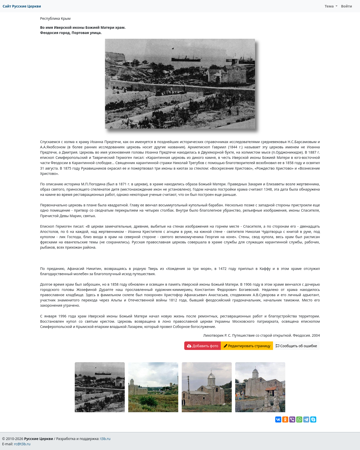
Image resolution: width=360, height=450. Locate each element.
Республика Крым (55, 18)
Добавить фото (202, 345)
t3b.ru (105, 438)
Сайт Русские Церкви (22, 6)
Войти (346, 6)
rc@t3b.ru (22, 443)
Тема (330, 6)
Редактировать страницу (247, 345)
